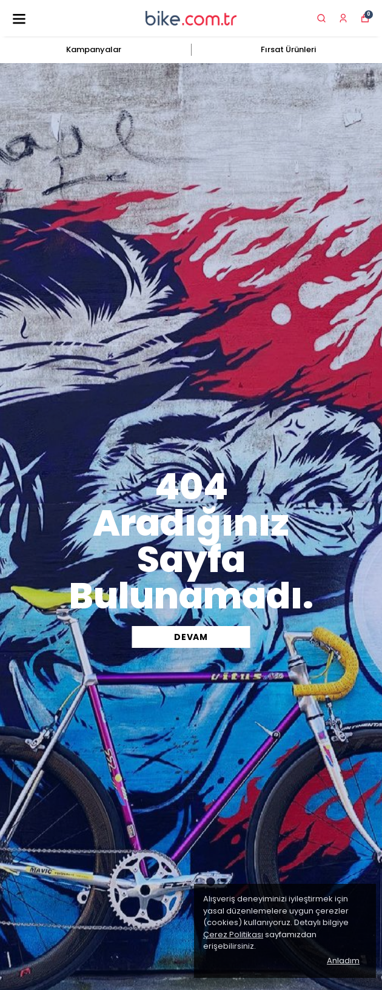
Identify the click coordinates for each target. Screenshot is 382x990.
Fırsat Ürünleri (288, 49)
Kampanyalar (93, 49)
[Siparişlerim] (343, 18)
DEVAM (191, 637)
